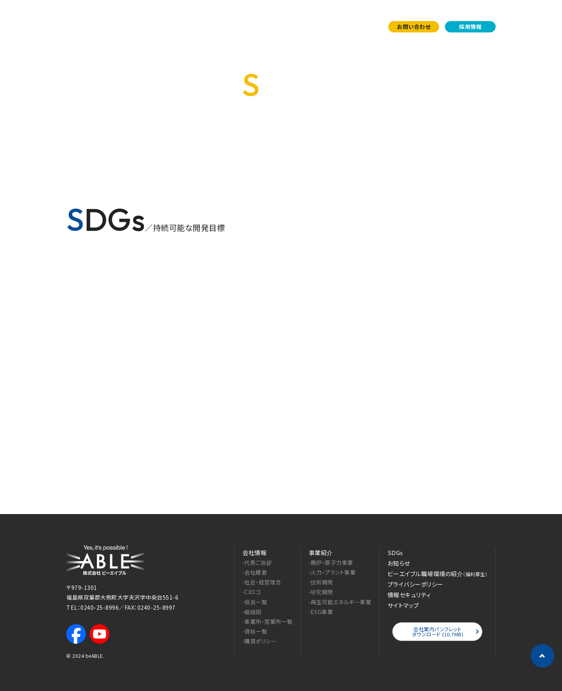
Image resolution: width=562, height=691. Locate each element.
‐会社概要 (254, 572)
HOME (465, 143)
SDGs (332, 26)
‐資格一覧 (254, 631)
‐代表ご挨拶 (257, 562)
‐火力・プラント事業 (332, 572)
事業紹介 (300, 26)
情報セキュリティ (409, 595)
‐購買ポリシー (259, 641)
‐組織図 (251, 612)
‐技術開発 (321, 582)
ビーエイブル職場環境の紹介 (438, 574)
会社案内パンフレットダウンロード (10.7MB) (438, 631)
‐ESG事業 (321, 612)
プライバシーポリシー (415, 584)
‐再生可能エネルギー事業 (340, 602)
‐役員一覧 (254, 602)
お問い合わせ (413, 26)
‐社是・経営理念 (261, 582)
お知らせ (364, 26)
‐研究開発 (321, 592)
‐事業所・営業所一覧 (267, 621)
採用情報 (470, 26)
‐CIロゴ (251, 592)
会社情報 (254, 552)
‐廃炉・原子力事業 (331, 562)
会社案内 (262, 26)
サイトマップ (403, 605)
